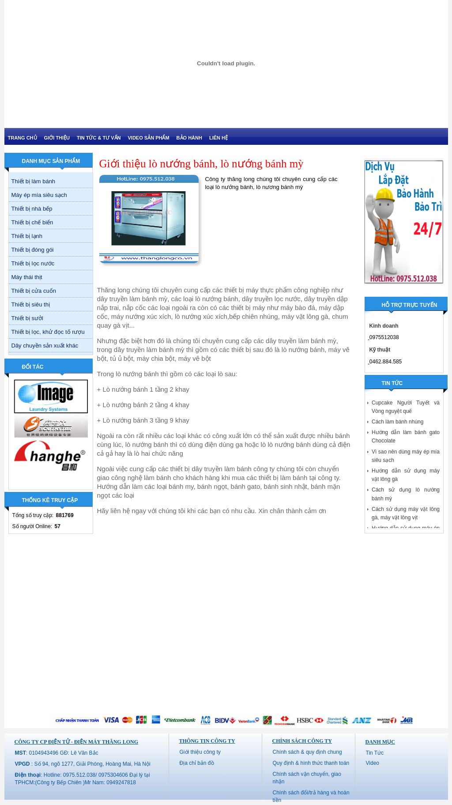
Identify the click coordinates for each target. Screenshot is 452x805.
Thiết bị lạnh (26, 236)
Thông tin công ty (207, 741)
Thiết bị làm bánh (33, 181)
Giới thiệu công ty (200, 752)
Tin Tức (375, 753)
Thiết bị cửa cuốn (33, 290)
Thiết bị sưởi (27, 318)
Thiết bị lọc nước (33, 263)
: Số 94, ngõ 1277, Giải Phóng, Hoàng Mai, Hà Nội (83, 764)
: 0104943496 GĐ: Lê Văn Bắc (56, 753)
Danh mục (380, 742)
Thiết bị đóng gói (32, 249)
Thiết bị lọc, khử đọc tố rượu (48, 332)
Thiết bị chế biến (32, 222)
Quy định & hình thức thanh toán (311, 763)
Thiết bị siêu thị (30, 304)
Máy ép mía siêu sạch (39, 195)
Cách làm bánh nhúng (397, 423)
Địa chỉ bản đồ (197, 763)
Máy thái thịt (26, 277)
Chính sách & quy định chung (307, 752)
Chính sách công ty (302, 741)
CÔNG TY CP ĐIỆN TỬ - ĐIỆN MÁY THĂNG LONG (76, 742)
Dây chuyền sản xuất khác (45, 345)
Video (372, 763)
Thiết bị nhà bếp (32, 208)
